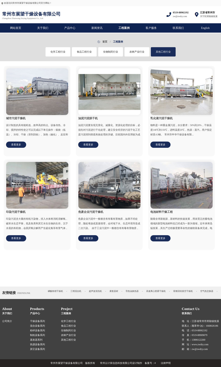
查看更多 (16, 146)
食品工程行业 (84, 53)
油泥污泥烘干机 (88, 120)
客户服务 (151, 27)
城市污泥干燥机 (16, 120)
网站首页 (15, 27)
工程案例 (124, 27)
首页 (104, 43)
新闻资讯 (97, 27)
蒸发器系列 (36, 339)
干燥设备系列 (37, 321)
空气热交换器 (206, 291)
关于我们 (42, 27)
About (7, 309)
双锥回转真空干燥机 (183, 291)
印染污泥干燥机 (16, 213)
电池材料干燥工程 (161, 213)
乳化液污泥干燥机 (161, 120)
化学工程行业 (57, 53)
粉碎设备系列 (37, 330)
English (205, 27)
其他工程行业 (163, 53)
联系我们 (178, 27)
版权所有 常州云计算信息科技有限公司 (108, 363)
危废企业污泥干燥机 (90, 213)
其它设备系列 (37, 349)
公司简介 (7, 321)
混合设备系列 (37, 325)
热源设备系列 (37, 344)
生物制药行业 (110, 53)
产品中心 (69, 27)
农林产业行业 (136, 53)
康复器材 (113, 291)
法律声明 (166, 363)
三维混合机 (75, 291)
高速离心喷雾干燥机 (156, 291)
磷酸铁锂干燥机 (55, 291)
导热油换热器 (132, 291)
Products (37, 309)
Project (66, 309)
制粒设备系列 (37, 335)
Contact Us (190, 309)
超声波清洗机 (95, 291)
